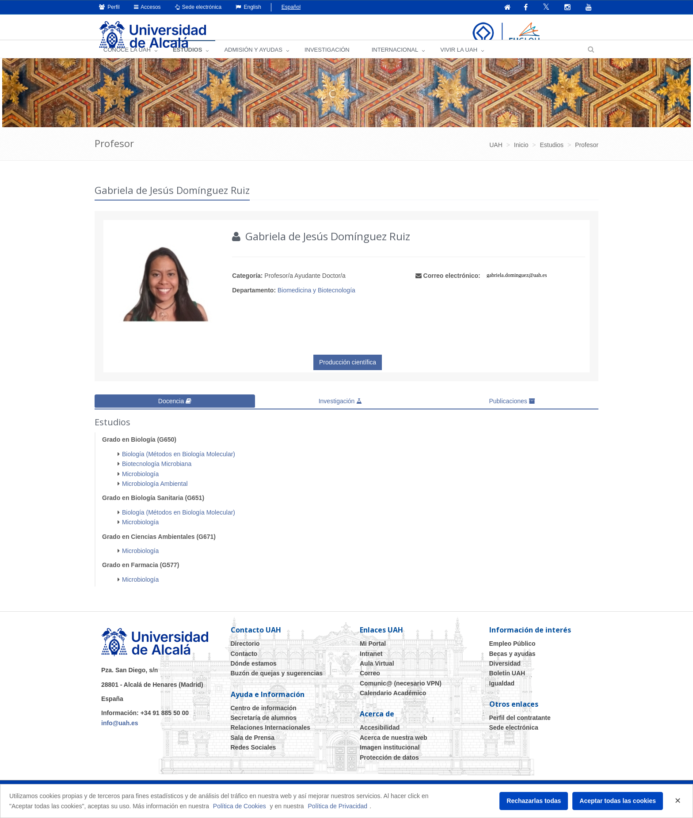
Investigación (340, 413)
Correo (370, 684)
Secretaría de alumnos (264, 729)
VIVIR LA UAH (458, 62)
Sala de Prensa (253, 748)
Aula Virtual (377, 674)
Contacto (244, 664)
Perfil (109, 7)
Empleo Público (512, 655)
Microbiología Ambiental (155, 494)
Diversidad (505, 674)
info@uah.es (119, 734)
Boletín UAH (507, 684)
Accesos (147, 7)
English (248, 7)
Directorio (245, 655)
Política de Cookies (239, 806)
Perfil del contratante (520, 729)
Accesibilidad (380, 738)
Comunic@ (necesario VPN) (401, 694)
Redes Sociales (253, 758)
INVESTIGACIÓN (327, 62)
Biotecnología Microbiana (156, 475)
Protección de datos (389, 768)
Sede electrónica (198, 7)
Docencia (174, 413)
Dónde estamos (254, 674)
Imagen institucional (389, 758)
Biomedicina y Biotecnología (316, 302)
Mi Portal (373, 655)
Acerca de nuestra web (393, 748)
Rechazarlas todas (533, 800)
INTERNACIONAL (395, 62)
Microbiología (140, 485)
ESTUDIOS (187, 62)
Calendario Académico (393, 704)
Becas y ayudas (512, 664)
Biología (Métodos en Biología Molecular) (178, 465)
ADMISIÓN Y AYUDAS (253, 62)
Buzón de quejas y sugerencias (277, 684)
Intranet (371, 664)
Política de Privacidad (338, 806)
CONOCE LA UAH (127, 62)
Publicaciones (512, 413)
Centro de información (264, 719)
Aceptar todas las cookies (617, 800)
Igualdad (502, 694)
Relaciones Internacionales (271, 738)
